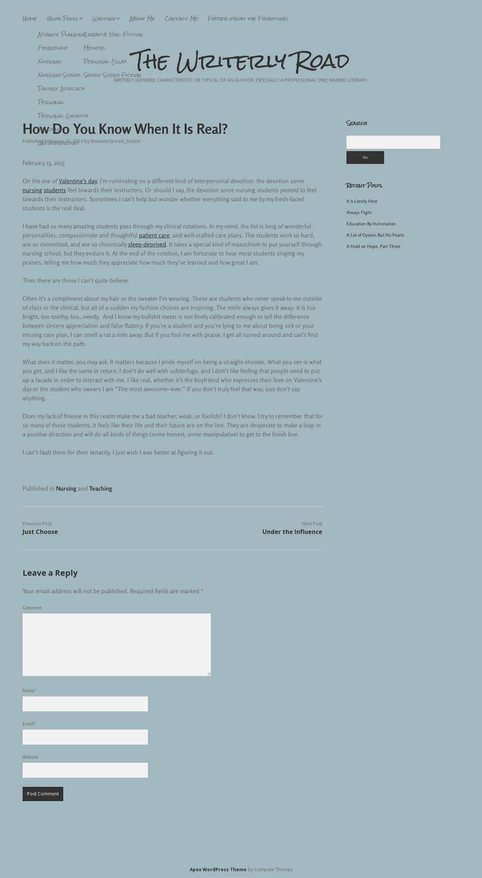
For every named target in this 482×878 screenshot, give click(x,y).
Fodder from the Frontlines (248, 18)
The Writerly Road (241, 60)
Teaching (100, 488)
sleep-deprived (147, 244)
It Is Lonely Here (361, 201)
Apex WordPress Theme (218, 869)
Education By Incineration (371, 223)
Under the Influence (292, 532)
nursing (32, 190)
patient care (154, 235)
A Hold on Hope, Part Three (373, 246)
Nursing (66, 488)
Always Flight (359, 212)
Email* (29, 724)
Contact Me (181, 18)
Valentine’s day (78, 181)
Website (30, 757)
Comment (32, 607)
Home (30, 18)
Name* (30, 690)
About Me (142, 18)
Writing (104, 18)
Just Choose (40, 532)
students (55, 190)
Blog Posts (62, 18)
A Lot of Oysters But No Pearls (375, 235)
